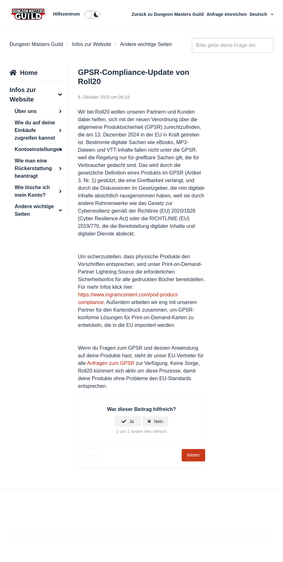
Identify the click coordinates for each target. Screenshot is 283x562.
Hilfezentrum (66, 14)
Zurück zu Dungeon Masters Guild (168, 14)
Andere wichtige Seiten (146, 44)
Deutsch (259, 14)
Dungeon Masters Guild (36, 44)
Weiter (193, 455)
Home (29, 72)
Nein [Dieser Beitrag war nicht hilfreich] (158, 421)
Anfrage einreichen (227, 14)
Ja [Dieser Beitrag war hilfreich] (131, 421)
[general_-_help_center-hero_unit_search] (232, 45)
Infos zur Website (91, 44)
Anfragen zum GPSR (110, 363)
